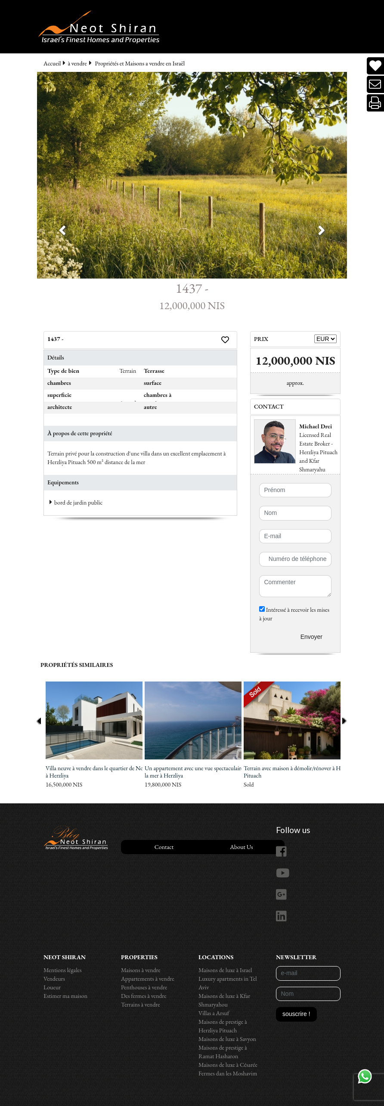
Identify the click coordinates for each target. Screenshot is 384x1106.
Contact (164, 847)
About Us (241, 847)
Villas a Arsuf (213, 1013)
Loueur (52, 987)
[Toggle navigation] (16, 7)
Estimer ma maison (65, 996)
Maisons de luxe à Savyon (227, 1039)
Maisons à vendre (141, 970)
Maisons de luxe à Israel (225, 970)
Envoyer (311, 636)
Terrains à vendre (140, 1004)
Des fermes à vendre (144, 996)
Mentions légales (62, 970)
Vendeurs (54, 978)
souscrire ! (296, 1013)
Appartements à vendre (147, 978)
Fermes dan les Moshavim (227, 1073)
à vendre (77, 63)
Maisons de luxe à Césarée (227, 1065)
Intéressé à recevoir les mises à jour (294, 614)
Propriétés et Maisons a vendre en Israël (140, 63)
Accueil (52, 63)
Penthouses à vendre (144, 987)
